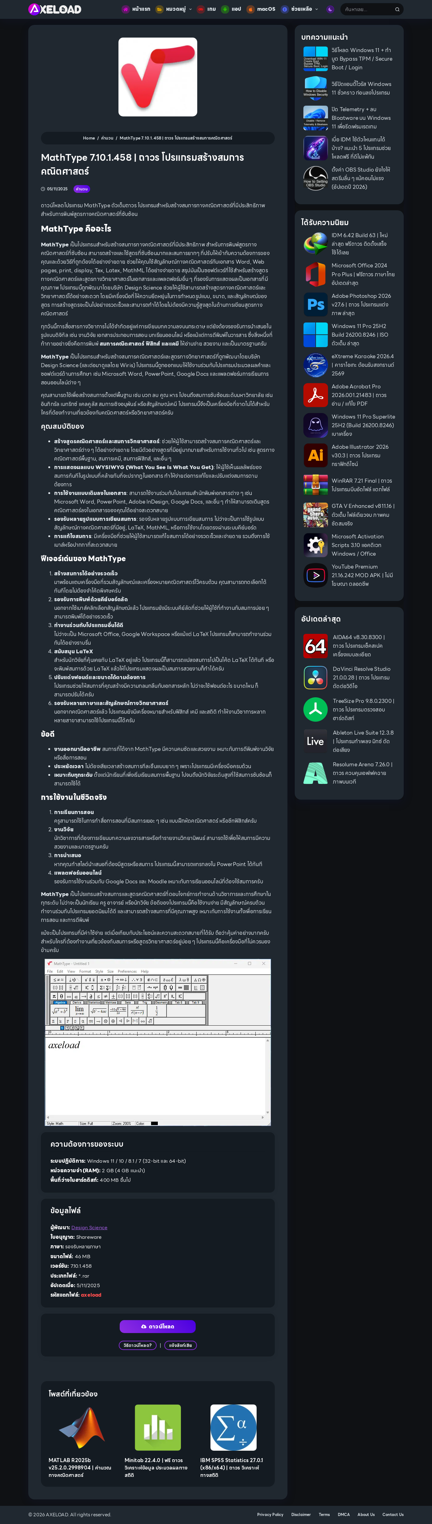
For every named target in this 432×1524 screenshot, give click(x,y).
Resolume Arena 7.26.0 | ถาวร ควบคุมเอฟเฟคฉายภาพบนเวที (363, 773)
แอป (231, 9)
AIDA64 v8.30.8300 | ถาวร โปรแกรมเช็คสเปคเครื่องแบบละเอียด (359, 646)
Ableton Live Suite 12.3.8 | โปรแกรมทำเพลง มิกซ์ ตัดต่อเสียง (363, 741)
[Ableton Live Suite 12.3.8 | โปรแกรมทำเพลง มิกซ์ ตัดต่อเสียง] (315, 741)
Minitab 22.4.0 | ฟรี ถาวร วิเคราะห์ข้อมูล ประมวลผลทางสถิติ (156, 1468)
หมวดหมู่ (174, 9)
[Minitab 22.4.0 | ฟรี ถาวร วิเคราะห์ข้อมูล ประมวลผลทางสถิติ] (158, 1427)
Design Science (89, 1227)
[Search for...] (365, 9)
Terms (324, 1514)
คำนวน (82, 189)
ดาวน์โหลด (157, 1327)
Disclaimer (301, 1514)
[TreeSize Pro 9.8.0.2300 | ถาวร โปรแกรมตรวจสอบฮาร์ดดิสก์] (315, 709)
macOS (261, 9)
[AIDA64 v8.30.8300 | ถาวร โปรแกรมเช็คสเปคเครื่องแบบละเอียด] (315, 646)
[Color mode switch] (330, 9)
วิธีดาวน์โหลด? (138, 1345)
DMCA (344, 1514)
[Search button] (397, 9)
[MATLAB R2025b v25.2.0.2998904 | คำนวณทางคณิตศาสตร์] (82, 1427)
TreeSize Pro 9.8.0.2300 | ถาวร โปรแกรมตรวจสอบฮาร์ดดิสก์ (363, 709)
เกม (206, 9)
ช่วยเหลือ (301, 9)
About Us (366, 1514)
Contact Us (393, 1514)
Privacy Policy (270, 1514)
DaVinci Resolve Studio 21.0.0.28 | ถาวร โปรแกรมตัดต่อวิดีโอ (361, 677)
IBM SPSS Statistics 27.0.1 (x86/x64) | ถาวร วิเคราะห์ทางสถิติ (231, 1468)
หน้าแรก (136, 9)
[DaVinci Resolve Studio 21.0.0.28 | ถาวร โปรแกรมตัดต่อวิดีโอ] (315, 678)
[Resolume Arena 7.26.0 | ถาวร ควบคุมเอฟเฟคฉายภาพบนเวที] (315, 773)
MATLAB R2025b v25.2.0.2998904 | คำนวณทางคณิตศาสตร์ (80, 1468)
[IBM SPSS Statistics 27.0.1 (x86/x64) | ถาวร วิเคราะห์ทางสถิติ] (233, 1427)
